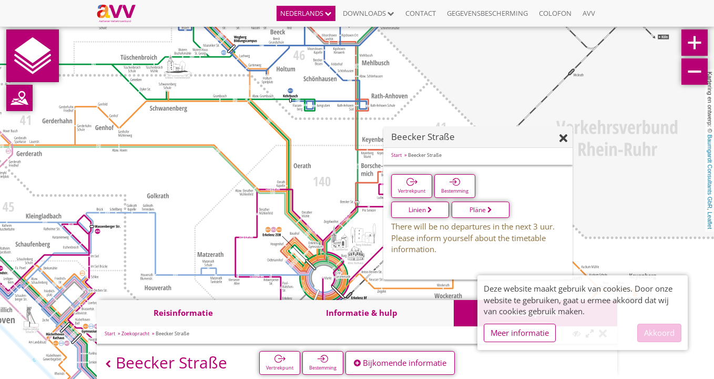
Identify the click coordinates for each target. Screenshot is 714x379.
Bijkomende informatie (400, 362)
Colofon (555, 13)
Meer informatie (520, 332)
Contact (420, 13)
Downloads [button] (368, 13)
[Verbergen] (563, 138)
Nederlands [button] (306, 13)
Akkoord (659, 332)
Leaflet (710, 220)
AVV (589, 13)
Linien (420, 209)
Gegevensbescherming (487, 13)
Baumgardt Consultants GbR (710, 171)
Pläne (481, 209)
